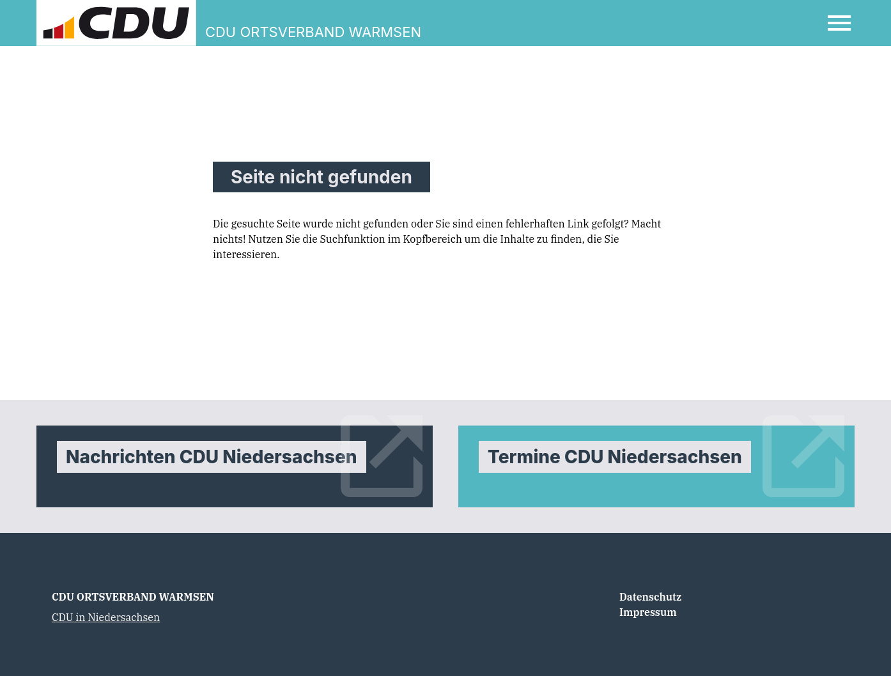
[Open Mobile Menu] (839, 23)
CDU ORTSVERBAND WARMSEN (133, 596)
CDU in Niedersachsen (106, 617)
